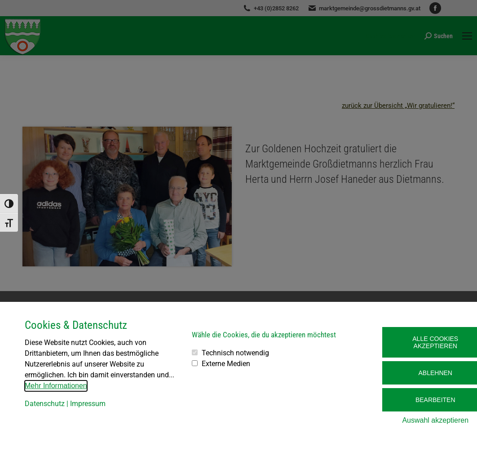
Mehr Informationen (56, 385)
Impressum (88, 403)
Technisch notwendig (235, 353)
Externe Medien (226, 363)
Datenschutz (45, 403)
